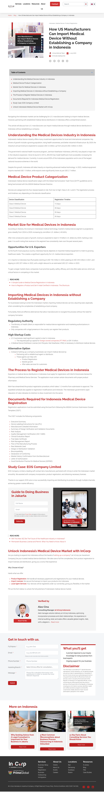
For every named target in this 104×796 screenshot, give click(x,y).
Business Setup (43, 765)
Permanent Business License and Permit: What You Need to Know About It (38, 542)
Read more (55, 622)
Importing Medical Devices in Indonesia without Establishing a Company (38, 91)
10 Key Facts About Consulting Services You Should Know (80, 737)
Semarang (71, 767)
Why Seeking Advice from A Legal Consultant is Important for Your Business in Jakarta (22, 738)
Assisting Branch (14, 667)
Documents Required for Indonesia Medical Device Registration (35, 99)
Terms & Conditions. (59, 786)
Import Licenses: (17, 581)
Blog (15, 15)
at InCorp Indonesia (62, 610)
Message (11, 673)
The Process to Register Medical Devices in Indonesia (31, 95)
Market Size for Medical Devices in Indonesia (28, 87)
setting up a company (62, 555)
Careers (55, 772)
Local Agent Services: (19, 584)
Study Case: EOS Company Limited (25, 103)
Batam (70, 772)
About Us (56, 767)
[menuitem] (93, 4)
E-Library (86, 765)
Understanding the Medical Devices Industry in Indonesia (33, 79)
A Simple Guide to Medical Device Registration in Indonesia (32, 282)
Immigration (42, 777)
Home (10, 15)
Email (10, 653)
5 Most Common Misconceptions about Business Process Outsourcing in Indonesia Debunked (51, 739)
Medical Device (60, 23)
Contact (55, 4)
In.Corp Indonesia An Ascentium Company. (21, 786)
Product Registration (71, 23)
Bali (69, 765)
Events (55, 770)
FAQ (84, 770)
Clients (55, 765)
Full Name (12, 647)
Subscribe (19, 521)
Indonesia (52, 23)
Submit (12, 683)
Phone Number (13, 661)
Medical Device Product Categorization (26, 83)
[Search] (73, 4)
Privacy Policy (28, 514)
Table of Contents (18, 72)
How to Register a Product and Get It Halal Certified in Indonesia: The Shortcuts (40, 285)
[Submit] (86, 4)
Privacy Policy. (49, 786)
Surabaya (71, 770)
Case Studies (87, 772)
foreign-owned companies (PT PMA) (53, 341)
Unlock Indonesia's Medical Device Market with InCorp (32, 107)
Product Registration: (19, 579)
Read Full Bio (22, 621)
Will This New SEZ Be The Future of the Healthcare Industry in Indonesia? (38, 539)
